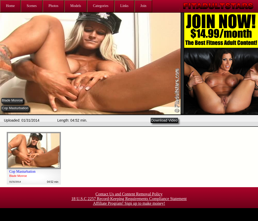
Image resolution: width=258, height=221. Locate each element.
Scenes (32, 6)
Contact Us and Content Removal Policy (129, 194)
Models (75, 6)
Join (143, 6)
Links (124, 6)
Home (10, 6)
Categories (100, 6)
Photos (53, 6)
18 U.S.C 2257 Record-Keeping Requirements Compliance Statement (129, 198)
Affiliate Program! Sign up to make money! (129, 203)
